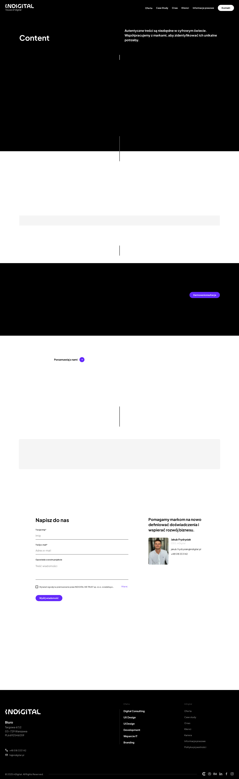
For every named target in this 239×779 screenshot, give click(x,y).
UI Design (129, 723)
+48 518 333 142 (179, 553)
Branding (128, 742)
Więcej (124, 586)
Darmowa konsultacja (204, 295)
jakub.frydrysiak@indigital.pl (186, 549)
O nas (175, 7)
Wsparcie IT (130, 736)
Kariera (188, 735)
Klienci (185, 7)
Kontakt (226, 7)
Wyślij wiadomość (49, 598)
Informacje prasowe (203, 7)
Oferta (148, 8)
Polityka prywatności (195, 747)
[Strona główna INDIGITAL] (19, 8)
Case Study (162, 7)
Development (131, 730)
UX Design (129, 717)
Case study (190, 717)
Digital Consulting (134, 711)
